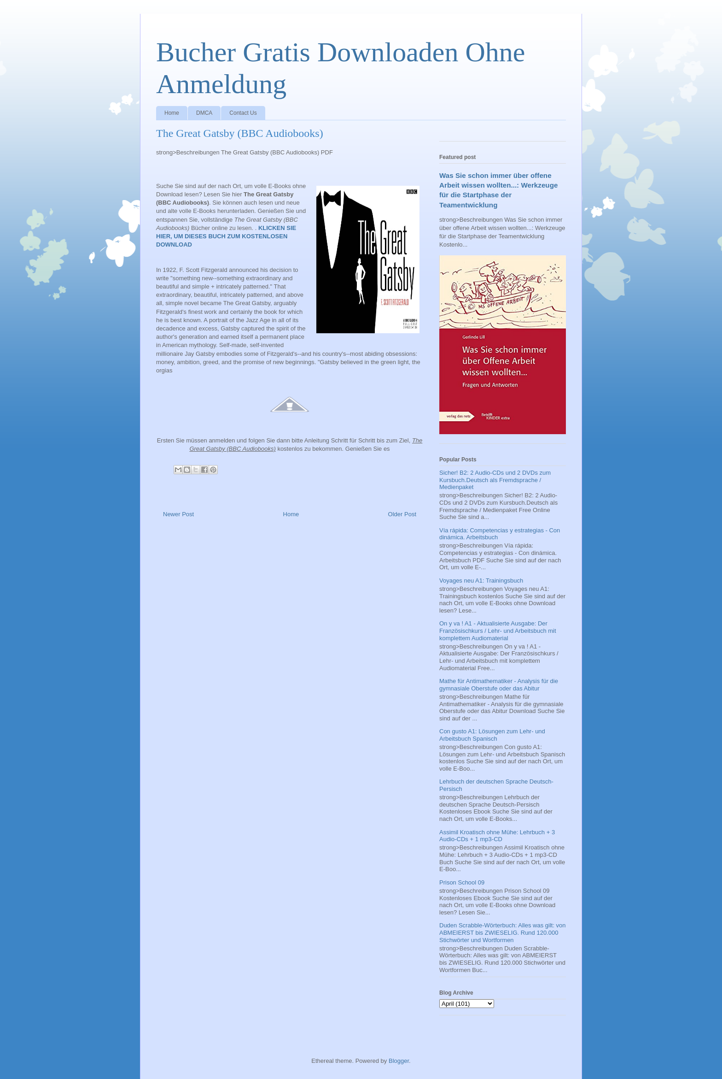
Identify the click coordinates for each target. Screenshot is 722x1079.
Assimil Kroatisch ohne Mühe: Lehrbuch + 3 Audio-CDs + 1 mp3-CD (497, 836)
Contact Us (242, 113)
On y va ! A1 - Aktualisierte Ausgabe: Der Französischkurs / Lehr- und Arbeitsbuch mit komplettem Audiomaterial (497, 630)
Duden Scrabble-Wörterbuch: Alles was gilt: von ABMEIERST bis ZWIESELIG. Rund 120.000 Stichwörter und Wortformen (502, 932)
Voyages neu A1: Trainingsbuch (481, 580)
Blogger (399, 1060)
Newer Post (178, 514)
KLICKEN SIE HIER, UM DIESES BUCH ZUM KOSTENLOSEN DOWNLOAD (226, 236)
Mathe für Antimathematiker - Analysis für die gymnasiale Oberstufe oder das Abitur (498, 685)
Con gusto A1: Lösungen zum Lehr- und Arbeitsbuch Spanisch (492, 735)
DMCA (204, 113)
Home (171, 113)
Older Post (402, 514)
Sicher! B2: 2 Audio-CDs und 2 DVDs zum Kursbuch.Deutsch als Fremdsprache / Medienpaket (495, 479)
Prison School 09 (461, 882)
